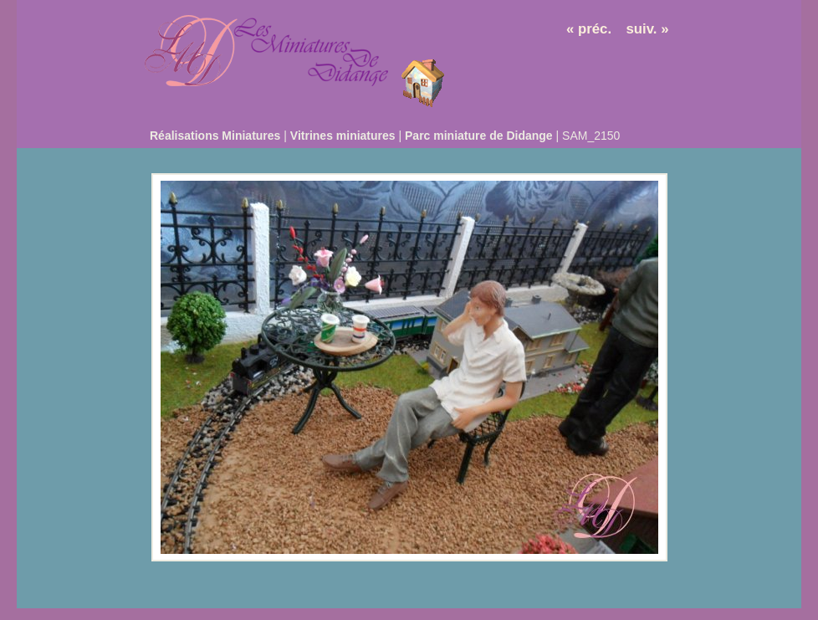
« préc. (588, 29)
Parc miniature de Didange (479, 135)
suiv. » (647, 29)
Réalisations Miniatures (215, 135)
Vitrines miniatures (343, 135)
